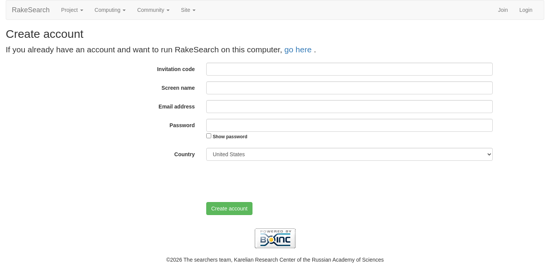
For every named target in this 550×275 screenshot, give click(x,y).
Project (72, 10)
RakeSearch (31, 10)
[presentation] (264, 181)
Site (188, 10)
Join (503, 10)
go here (299, 49)
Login (525, 10)
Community (153, 10)
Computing (110, 10)
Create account (229, 208)
